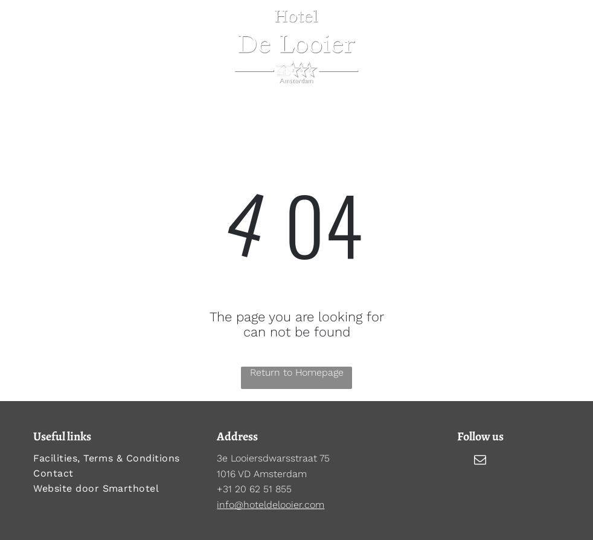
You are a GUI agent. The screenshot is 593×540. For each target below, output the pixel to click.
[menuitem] (112, 458)
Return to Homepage (297, 372)
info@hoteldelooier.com (270, 504)
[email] (480, 461)
